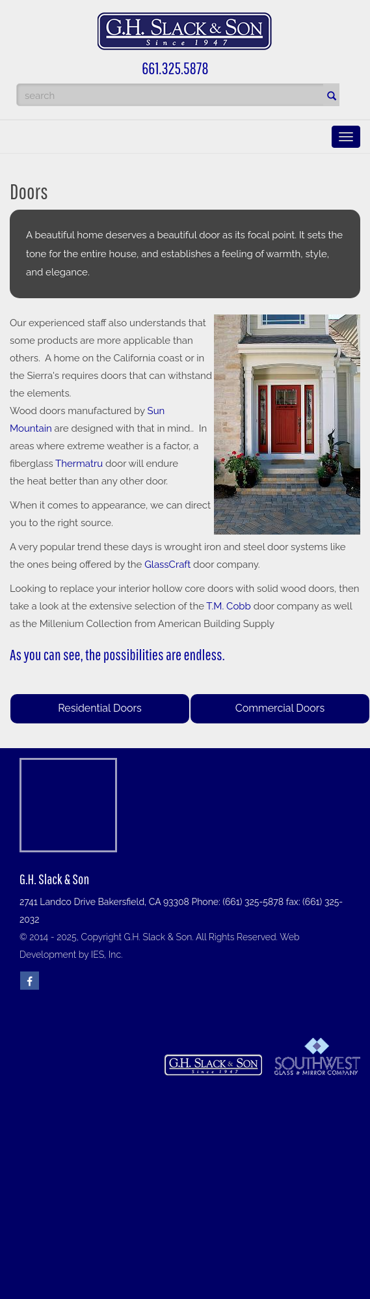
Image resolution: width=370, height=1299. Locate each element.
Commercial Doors (279, 708)
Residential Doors (100, 708)
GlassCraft (168, 564)
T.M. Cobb (228, 606)
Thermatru (79, 463)
